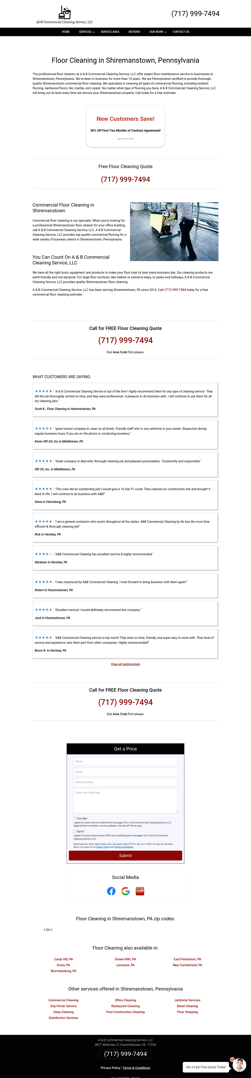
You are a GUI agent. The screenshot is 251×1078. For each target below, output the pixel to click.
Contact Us (181, 31)
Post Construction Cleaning (125, 999)
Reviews (134, 31)
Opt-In (80, 818)
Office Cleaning (125, 987)
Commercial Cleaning (63, 987)
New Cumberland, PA (187, 952)
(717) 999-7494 (195, 14)
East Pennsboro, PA (187, 946)
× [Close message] (227, 1063)
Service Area (110, 31)
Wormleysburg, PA (63, 958)
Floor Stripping (187, 999)
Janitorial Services (187, 987)
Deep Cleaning (63, 999)
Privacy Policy (103, 834)
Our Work (158, 33)
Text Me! (82, 805)
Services (87, 33)
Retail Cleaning (187, 993)
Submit (125, 842)
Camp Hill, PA (63, 946)
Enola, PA (63, 952)
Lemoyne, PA (125, 952)
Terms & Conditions (124, 834)
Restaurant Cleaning (125, 993)
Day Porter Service (64, 993)
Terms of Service (153, 1070)
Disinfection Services (63, 1005)
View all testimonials (125, 651)
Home (66, 31)
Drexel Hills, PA (125, 946)
